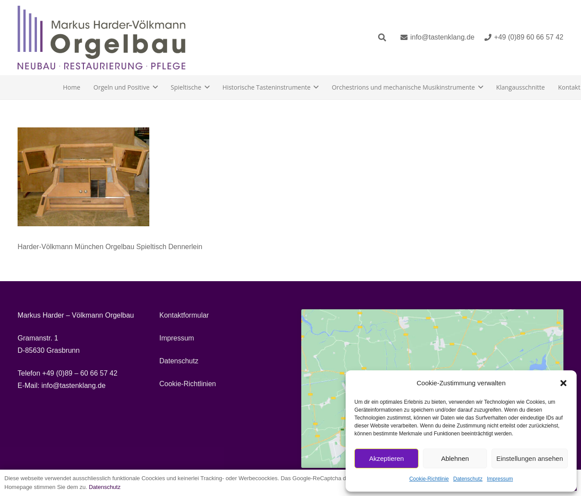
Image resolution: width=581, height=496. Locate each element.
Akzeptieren (386, 458)
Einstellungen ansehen (529, 458)
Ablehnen (455, 458)
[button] (563, 383)
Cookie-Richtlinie (429, 479)
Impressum (500, 479)
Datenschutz (468, 479)
